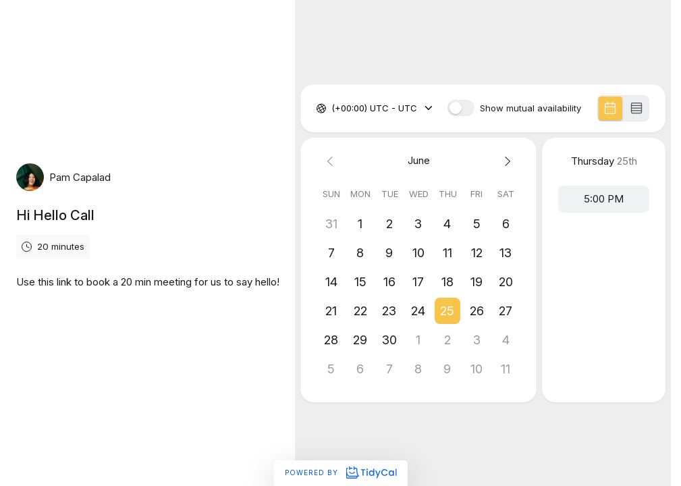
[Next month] (505, 161)
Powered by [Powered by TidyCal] (340, 472)
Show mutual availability (530, 108)
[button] (447, 310)
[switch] (460, 108)
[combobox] (332, 108)
